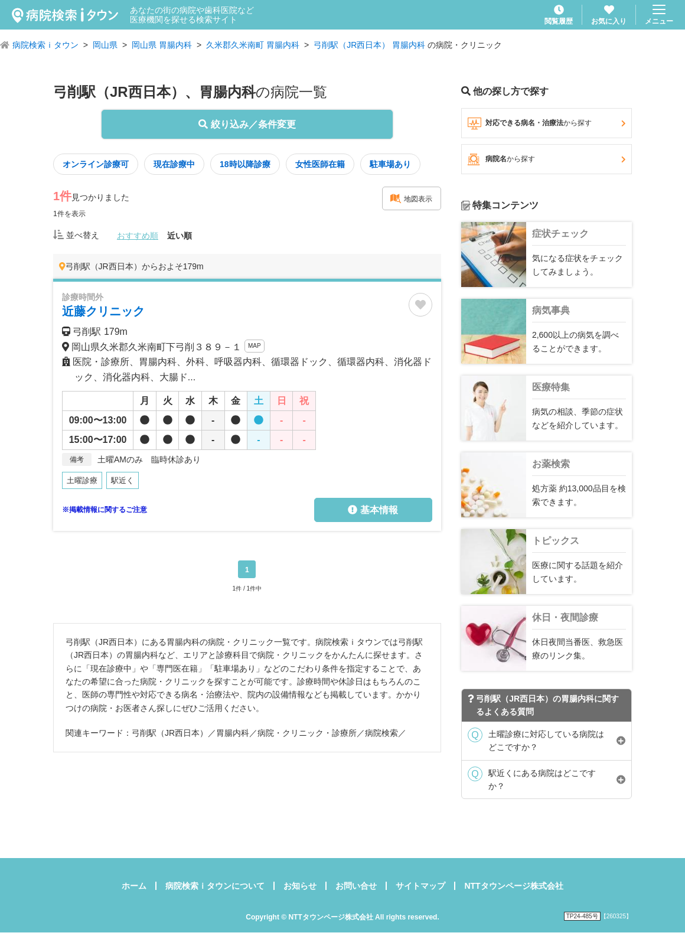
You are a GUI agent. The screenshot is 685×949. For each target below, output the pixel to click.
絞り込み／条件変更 (246, 124)
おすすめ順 (137, 235)
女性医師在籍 (320, 164)
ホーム (134, 886)
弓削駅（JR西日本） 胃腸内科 (369, 45)
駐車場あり (390, 164)
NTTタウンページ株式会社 (513, 886)
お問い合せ (356, 886)
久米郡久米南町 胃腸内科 (252, 45)
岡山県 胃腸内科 (162, 45)
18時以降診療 (245, 164)
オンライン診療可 (96, 164)
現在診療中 (174, 164)
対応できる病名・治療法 (546, 123)
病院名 (546, 159)
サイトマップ (420, 886)
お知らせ (300, 886)
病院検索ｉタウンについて (215, 886)
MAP (254, 346)
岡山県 (105, 45)
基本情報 (372, 510)
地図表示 (411, 198)
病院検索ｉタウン (45, 45)
